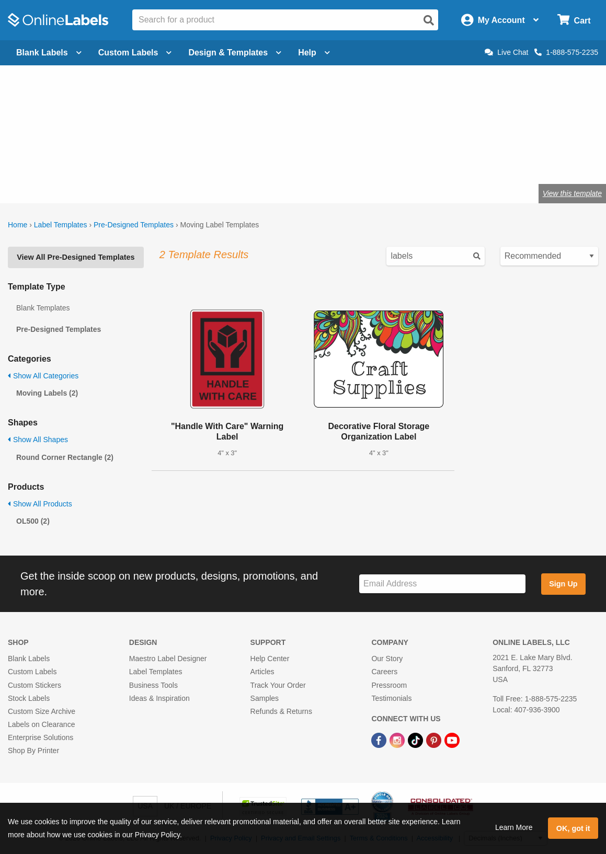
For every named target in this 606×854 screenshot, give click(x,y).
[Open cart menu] (574, 20)
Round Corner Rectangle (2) (64, 457)
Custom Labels (32, 671)
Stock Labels (29, 698)
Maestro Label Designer (168, 658)
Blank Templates (43, 308)
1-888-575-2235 (566, 52)
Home (17, 225)
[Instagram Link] (398, 739)
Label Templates (60, 225)
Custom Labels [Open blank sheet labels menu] (135, 52)
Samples (264, 698)
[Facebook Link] (379, 739)
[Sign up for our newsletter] (442, 584)
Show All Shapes (38, 439)
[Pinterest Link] (434, 739)
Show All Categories (43, 376)
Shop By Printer (33, 750)
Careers (384, 671)
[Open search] (428, 20)
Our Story (387, 658)
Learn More (514, 827)
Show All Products (40, 504)
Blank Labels (29, 658)
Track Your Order (278, 685)
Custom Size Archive (41, 711)
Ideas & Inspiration (159, 698)
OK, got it (573, 828)
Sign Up (563, 584)
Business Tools (153, 685)
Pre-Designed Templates (134, 225)
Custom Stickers (34, 685)
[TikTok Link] (416, 739)
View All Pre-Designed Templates (75, 257)
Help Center (270, 658)
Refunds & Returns (281, 711)
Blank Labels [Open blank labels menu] (49, 52)
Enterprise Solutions (40, 737)
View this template (572, 193)
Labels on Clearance (41, 724)
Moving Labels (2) (47, 393)
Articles (262, 671)
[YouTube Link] (452, 739)
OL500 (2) (33, 521)
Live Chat (506, 52)
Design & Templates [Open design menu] (234, 52)
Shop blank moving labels (106, 159)
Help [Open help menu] (314, 52)
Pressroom (389, 685)
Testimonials (391, 698)
